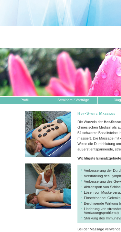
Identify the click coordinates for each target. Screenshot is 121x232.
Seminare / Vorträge (73, 100)
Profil (24, 100)
